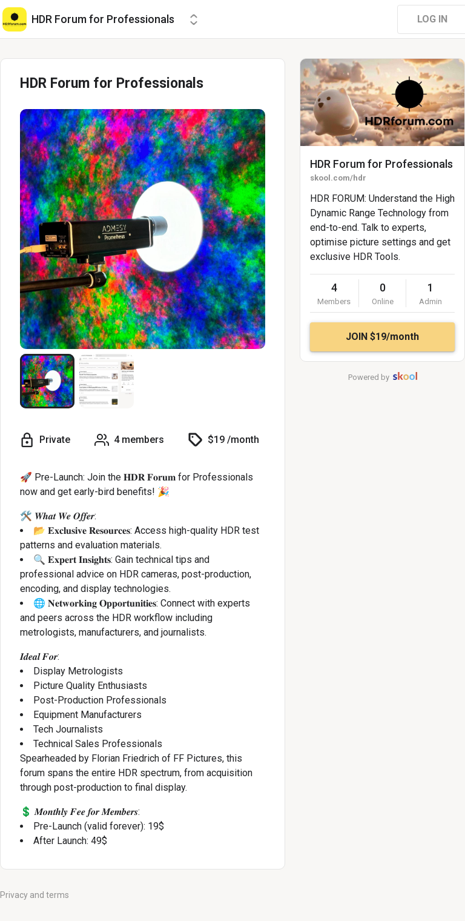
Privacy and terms (34, 895)
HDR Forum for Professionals (381, 164)
